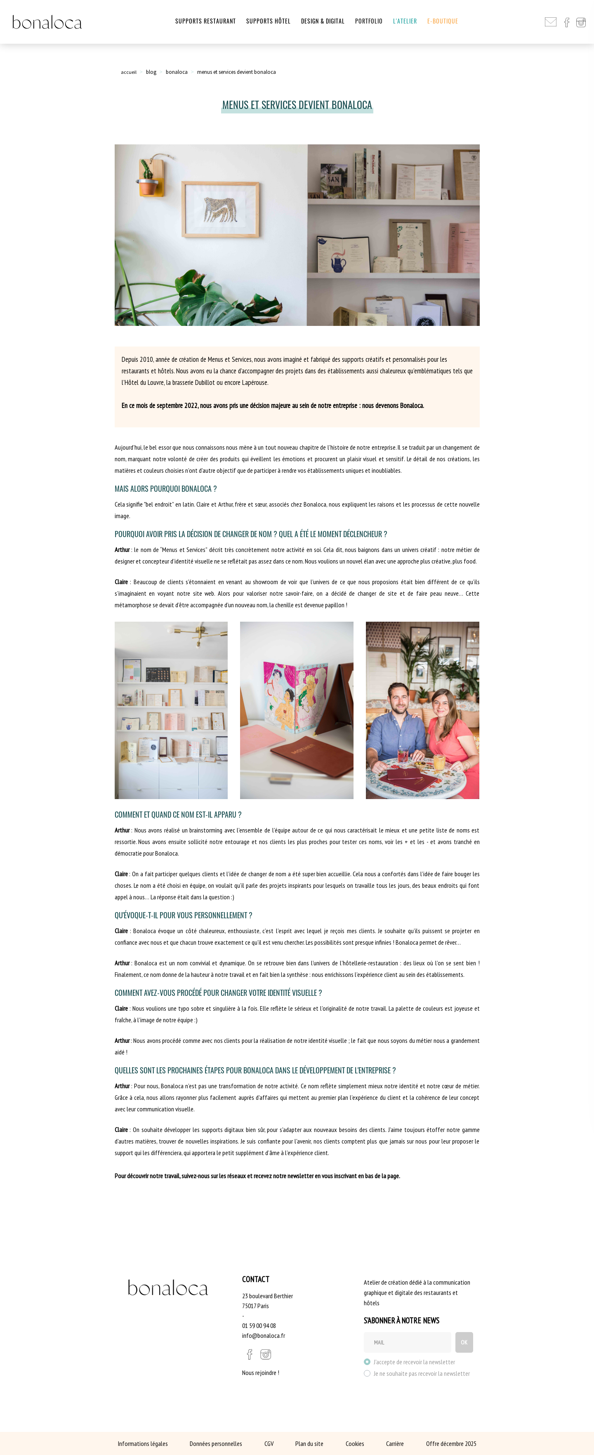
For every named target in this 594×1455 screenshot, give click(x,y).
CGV (268, 1443)
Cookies (355, 1443)
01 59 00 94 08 (259, 1325)
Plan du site (309, 1443)
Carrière (395, 1443)
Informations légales (143, 1443)
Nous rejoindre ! (260, 1372)
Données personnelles (216, 1443)
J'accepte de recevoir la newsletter (414, 1362)
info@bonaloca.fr (263, 1335)
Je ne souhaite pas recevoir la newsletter (422, 1373)
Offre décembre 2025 (451, 1443)
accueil (129, 71)
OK (462, 1342)
